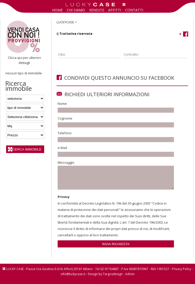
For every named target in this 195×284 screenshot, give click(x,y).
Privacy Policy (181, 273)
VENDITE (96, 10)
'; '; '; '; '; (25, 107)
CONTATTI (134, 10)
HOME (57, 10)
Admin (130, 278)
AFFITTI (114, 10)
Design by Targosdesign (105, 278)
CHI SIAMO (76, 10)
